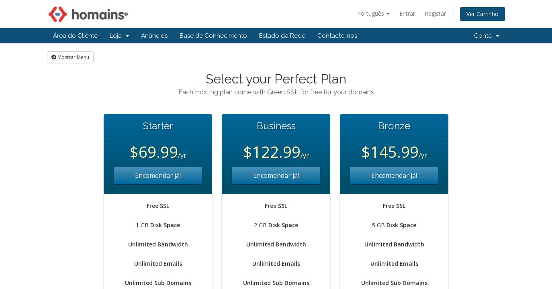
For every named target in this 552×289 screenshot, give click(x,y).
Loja (119, 35)
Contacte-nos (337, 35)
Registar (435, 13)
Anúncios (154, 35)
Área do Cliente (75, 35)
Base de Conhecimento (213, 35)
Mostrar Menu (70, 57)
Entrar (407, 13)
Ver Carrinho (482, 14)
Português (373, 13)
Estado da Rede (282, 35)
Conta (486, 35)
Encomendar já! (158, 175)
